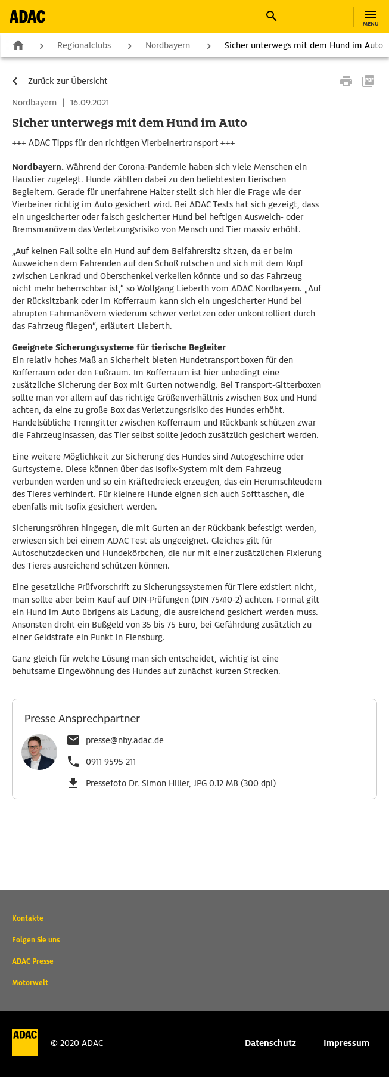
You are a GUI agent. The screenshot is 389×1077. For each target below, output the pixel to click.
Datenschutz (270, 1043)
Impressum (346, 1043)
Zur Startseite (18, 45)
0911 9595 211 (111, 761)
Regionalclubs (84, 45)
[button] (271, 16)
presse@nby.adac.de (125, 740)
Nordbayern (167, 45)
